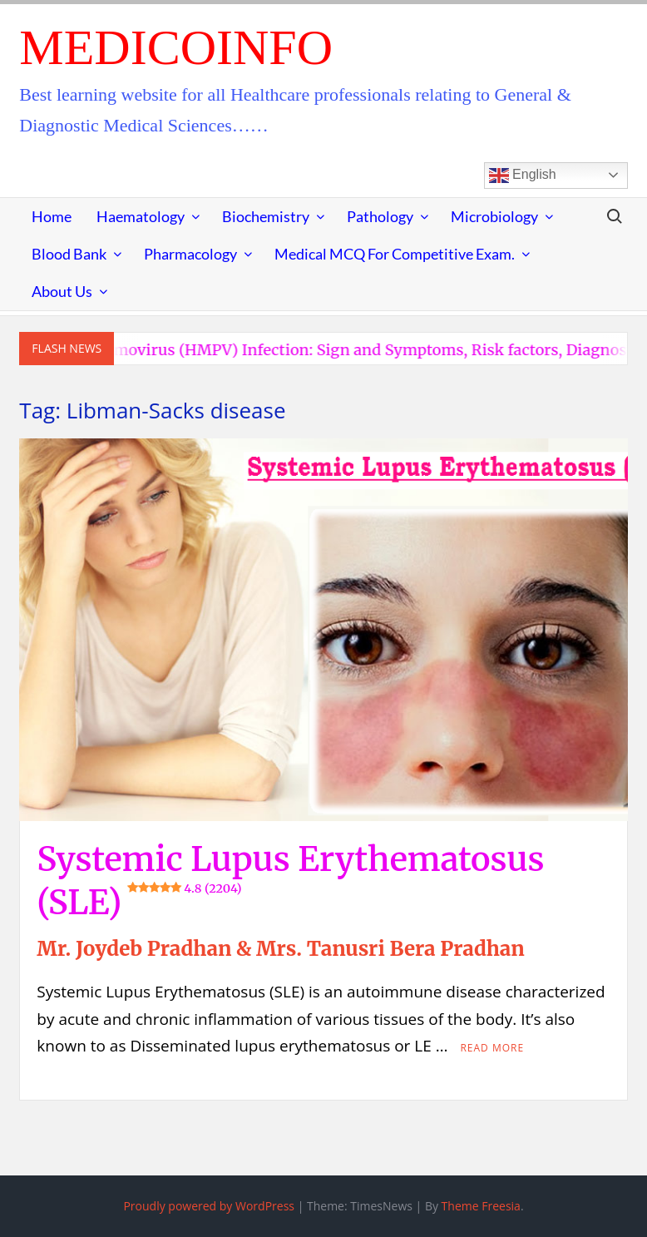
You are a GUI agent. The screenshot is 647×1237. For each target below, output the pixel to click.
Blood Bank (69, 254)
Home (52, 216)
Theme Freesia (481, 1206)
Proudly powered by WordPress (208, 1206)
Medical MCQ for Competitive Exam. (394, 254)
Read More (492, 1048)
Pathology (380, 216)
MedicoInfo (176, 47)
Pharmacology (190, 254)
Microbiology (494, 216)
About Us (62, 291)
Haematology (140, 216)
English (522, 176)
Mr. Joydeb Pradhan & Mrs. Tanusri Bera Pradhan (280, 949)
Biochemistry (265, 216)
